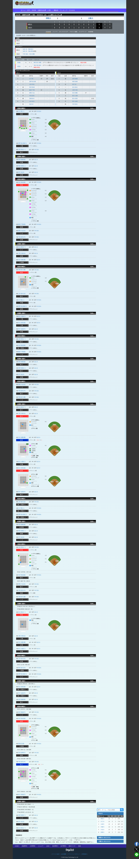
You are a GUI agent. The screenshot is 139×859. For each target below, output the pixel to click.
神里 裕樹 (75, 81)
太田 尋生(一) (21, 149)
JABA (47, 846)
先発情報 (90, 31)
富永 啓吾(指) (21, 322)
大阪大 (90, 18)
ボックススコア (63, 31)
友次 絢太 (75, 87)
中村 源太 (25, 54)
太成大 (102, 824)
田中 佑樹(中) (21, 329)
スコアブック (82, 31)
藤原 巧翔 (32, 90)
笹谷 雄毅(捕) (21, 259)
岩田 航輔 (75, 78)
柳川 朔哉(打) (21, 794)
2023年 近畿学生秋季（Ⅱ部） (42, 10)
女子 (63, 846)
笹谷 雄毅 (32, 54)
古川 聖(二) (21, 111)
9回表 (18, 66)
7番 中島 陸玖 (37, 65)
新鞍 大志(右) (21, 230)
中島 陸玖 (32, 95)
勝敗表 (56, 10)
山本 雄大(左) (21, 293)
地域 (79, 846)
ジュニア (40, 846)
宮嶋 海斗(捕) (21, 269)
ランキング (63, 10)
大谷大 (102, 829)
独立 (72, 846)
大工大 (102, 821)
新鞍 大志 (32, 93)
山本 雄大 (32, 101)
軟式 (55, 846)
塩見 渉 (25, 49)
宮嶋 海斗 (30, 49)
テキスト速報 (73, 31)
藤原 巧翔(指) (21, 224)
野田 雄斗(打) (21, 667)
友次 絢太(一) (21, 247)
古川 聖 (31, 78)
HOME (17, 846)
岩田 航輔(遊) (21, 159)
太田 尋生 (32, 84)
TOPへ (92, 108)
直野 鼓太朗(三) (22, 143)
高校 (24, 846)
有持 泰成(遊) (21, 182)
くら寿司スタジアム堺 (55, 15)
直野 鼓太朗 (32, 81)
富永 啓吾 (75, 98)
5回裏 (18, 62)
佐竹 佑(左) (21, 172)
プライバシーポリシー (74, 854)
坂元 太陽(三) (21, 316)
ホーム (23, 10)
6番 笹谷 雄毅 (37, 62)
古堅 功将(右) (21, 253)
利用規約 (84, 854)
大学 (28, 10)
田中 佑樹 (75, 101)
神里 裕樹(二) (21, 166)
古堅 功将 (75, 90)
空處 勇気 (30, 51)
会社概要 (63, 854)
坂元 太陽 (75, 95)
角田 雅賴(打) (21, 712)
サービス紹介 (56, 854)
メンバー (55, 31)
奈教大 (102, 832)
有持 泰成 (32, 87)
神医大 (48, 18)
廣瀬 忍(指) (21, 743)
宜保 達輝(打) (21, 752)
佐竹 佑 (74, 84)
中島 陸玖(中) (21, 237)
